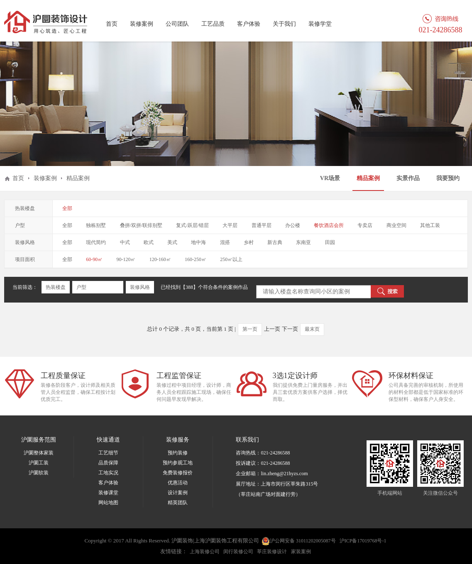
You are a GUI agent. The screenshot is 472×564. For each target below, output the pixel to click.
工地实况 (108, 473)
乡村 (249, 242)
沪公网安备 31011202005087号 (299, 541)
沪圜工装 (39, 463)
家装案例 (301, 551)
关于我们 (284, 24)
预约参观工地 (178, 463)
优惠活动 (178, 483)
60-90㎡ (94, 259)
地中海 (198, 242)
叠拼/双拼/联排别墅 (141, 225)
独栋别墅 (96, 225)
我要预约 (448, 178)
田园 (330, 242)
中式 (125, 242)
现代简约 (96, 242)
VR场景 (330, 178)
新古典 (274, 242)
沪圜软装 (39, 473)
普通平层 (261, 225)
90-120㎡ (126, 259)
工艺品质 (213, 24)
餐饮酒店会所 (329, 225)
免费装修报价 (178, 473)
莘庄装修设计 (272, 551)
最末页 (312, 329)
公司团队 (177, 24)
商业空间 (396, 225)
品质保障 (108, 463)
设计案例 (178, 493)
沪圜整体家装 (39, 453)
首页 (111, 24)
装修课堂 (108, 493)
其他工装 (430, 225)
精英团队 (178, 502)
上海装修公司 (205, 551)
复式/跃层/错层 (192, 225)
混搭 (225, 242)
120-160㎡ (160, 259)
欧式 (149, 242)
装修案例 (141, 24)
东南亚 (303, 242)
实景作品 (408, 178)
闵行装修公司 (238, 551)
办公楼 (292, 225)
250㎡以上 (231, 259)
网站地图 (108, 502)
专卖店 (364, 225)
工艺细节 (108, 453)
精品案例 (368, 178)
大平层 (230, 225)
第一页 (249, 329)
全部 (67, 208)
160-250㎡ (195, 259)
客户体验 (248, 24)
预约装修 (178, 453)
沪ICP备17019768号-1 (363, 541)
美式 (172, 242)
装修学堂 (320, 24)
